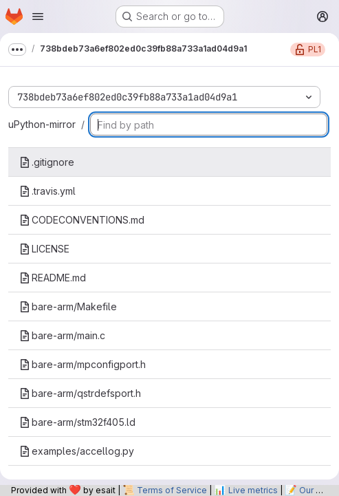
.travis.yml (47, 191)
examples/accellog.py (76, 451)
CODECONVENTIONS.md (81, 220)
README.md (52, 277)
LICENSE (44, 249)
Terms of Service (172, 490)
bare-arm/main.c (62, 335)
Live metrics (253, 490)
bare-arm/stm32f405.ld (77, 422)
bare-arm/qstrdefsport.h (80, 393)
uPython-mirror (42, 124)
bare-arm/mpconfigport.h (82, 364)
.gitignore (46, 162)
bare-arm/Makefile (68, 306)
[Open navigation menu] (38, 17)
